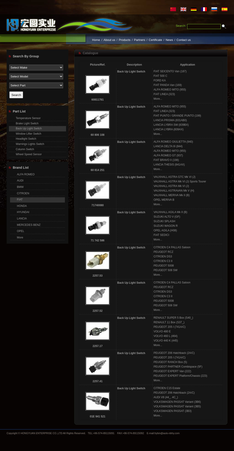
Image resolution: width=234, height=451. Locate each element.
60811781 (97, 99)
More (20, 237)
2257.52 (97, 310)
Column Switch (25, 149)
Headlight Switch (26, 138)
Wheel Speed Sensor (29, 154)
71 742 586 (97, 240)
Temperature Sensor (28, 118)
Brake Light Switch (27, 123)
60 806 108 (97, 134)
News (169, 40)
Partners (139, 40)
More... (158, 98)
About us (109, 40)
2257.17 (97, 346)
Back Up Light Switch (131, 71)
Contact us (184, 40)
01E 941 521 (97, 416)
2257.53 (97, 275)
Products (124, 40)
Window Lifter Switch (28, 133)
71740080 (97, 205)
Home (96, 40)
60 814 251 (97, 170)
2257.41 (97, 381)
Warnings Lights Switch (30, 144)
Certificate (155, 40)
